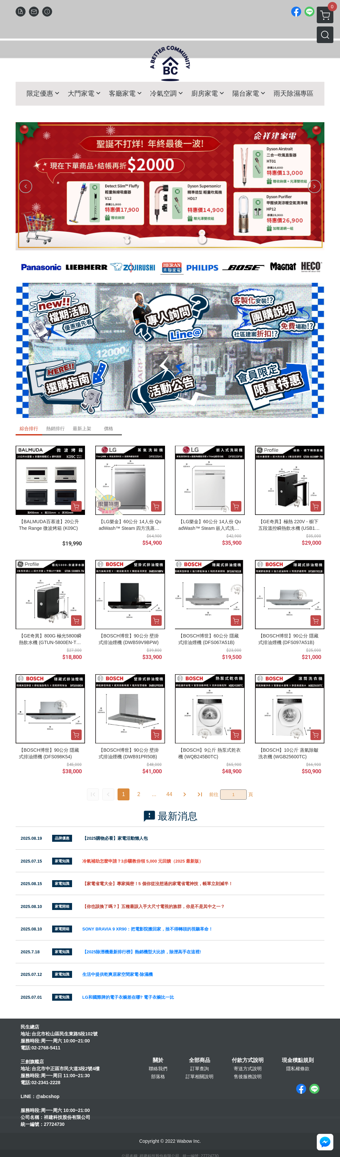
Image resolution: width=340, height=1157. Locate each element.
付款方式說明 (248, 1060)
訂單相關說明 (199, 1076)
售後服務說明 (248, 1076)
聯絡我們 (158, 1068)
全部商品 (199, 1060)
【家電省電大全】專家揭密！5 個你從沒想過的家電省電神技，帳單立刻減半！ (157, 883)
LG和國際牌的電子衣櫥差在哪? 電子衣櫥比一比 (128, 997)
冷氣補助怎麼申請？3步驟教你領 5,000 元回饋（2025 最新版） (142, 861)
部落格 (158, 1076)
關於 (158, 1060)
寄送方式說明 (248, 1068)
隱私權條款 (297, 1068)
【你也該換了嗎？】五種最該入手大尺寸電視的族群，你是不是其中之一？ (153, 906)
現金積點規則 (298, 1060)
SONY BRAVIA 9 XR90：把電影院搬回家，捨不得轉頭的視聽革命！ (147, 929)
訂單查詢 (199, 1068)
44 (169, 794)
